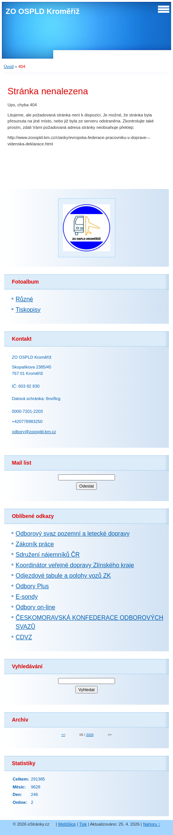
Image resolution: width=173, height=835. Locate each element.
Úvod (9, 66)
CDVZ (23, 637)
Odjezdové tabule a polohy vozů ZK (63, 575)
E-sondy (26, 596)
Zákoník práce (34, 544)
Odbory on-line (35, 607)
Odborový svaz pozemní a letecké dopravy (72, 533)
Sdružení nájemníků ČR (47, 554)
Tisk (83, 824)
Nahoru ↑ (151, 824)
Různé (24, 299)
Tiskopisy (27, 310)
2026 (89, 735)
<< (63, 735)
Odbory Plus (32, 586)
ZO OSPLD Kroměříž (43, 11)
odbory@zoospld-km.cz (34, 431)
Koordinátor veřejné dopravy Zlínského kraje (74, 565)
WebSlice (67, 824)
